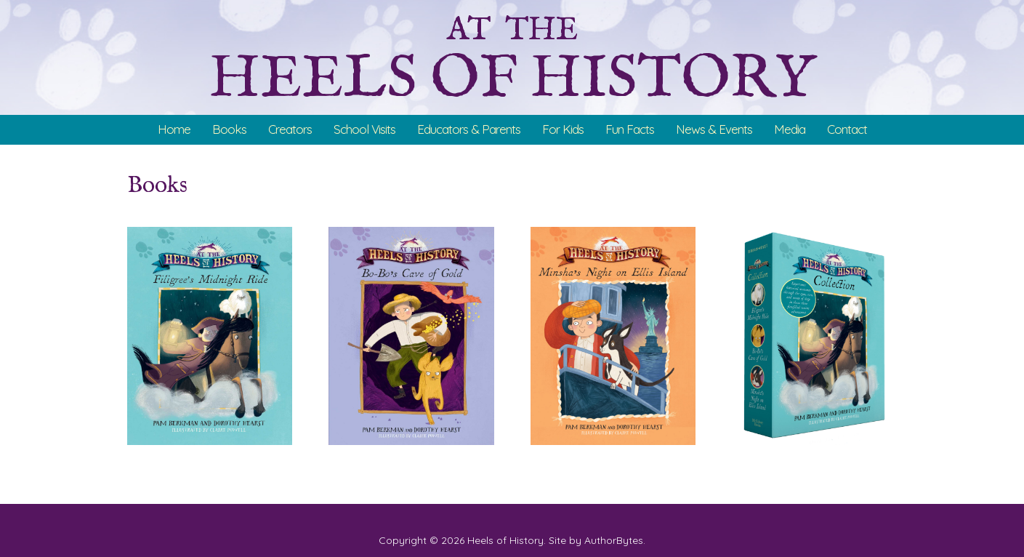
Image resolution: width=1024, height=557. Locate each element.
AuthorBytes (613, 540)
